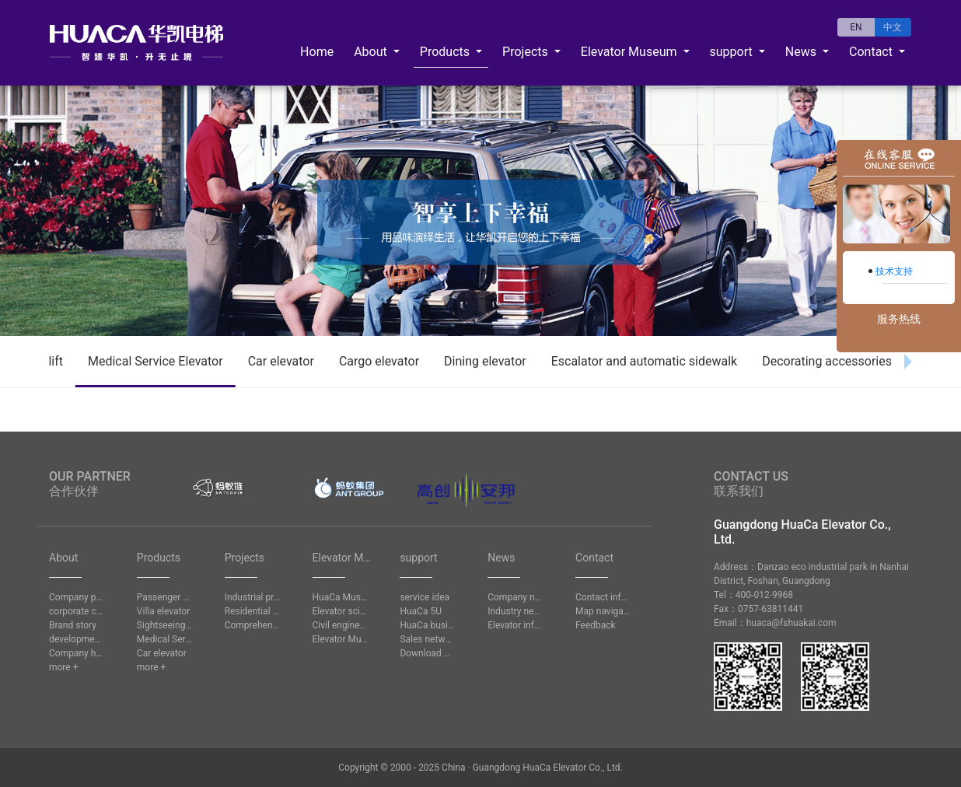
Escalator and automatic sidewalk (644, 361)
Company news (515, 597)
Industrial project (253, 597)
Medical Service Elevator (155, 361)
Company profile (77, 597)
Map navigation (603, 611)
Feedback (595, 625)
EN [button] (855, 27)
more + (63, 667)
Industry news (515, 611)
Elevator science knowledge (341, 611)
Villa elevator (163, 611)
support (733, 51)
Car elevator (281, 361)
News (802, 51)
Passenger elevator (165, 597)
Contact (872, 51)
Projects (526, 51)
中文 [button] (892, 27)
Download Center (428, 653)
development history (77, 639)
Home (317, 51)
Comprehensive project (253, 625)
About (372, 51)
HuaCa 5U (421, 611)
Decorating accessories (827, 361)
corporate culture (77, 611)
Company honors (77, 653)
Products (446, 51)
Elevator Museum (630, 51)
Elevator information (515, 625)
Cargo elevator (379, 361)
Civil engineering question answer (341, 625)
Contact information (603, 597)
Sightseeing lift (165, 625)
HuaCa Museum (341, 597)
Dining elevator (485, 361)
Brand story (72, 625)
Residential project (253, 611)
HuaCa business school (428, 625)
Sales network (428, 639)
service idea (424, 597)
